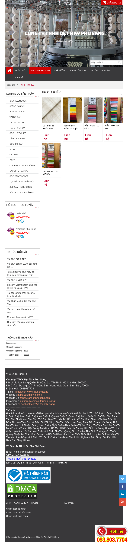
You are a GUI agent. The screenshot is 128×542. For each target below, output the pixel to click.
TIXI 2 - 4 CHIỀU (26, 85)
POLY (12, 160)
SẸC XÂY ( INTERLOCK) (21, 187)
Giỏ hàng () (112, 2)
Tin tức (94, 70)
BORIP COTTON (17, 111)
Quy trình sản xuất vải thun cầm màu (20, 323)
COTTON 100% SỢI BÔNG (22, 165)
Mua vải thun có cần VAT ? (20, 317)
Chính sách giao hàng (17, 515)
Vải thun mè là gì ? (16, 259)
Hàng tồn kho (78, 70)
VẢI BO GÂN (15, 117)
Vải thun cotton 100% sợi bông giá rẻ (22, 265)
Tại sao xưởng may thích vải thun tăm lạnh (21, 294)
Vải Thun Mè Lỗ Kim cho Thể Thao (21, 302)
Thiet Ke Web (41, 537)
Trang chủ (11, 85)
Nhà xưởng (60, 70)
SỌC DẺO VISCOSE (19, 176)
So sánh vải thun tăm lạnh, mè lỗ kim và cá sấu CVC (22, 286)
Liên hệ (19, 77)
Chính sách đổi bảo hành (18, 512)
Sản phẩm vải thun (40, 70)
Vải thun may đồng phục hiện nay (21, 310)
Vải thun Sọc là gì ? (16, 280)
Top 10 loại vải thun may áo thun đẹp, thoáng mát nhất (20, 273)
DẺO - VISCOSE (17, 138)
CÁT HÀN (14, 155)
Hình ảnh (106, 70)
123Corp (55, 537)
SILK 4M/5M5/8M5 (18, 101)
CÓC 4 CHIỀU (16, 144)
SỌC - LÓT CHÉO (18, 133)
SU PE (13, 149)
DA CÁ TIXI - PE (17, 122)
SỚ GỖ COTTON (18, 106)
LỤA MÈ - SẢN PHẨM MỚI (22, 181)
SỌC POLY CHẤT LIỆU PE (22, 192)
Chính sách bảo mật (16, 508)
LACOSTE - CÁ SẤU (19, 171)
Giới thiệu (20, 70)
